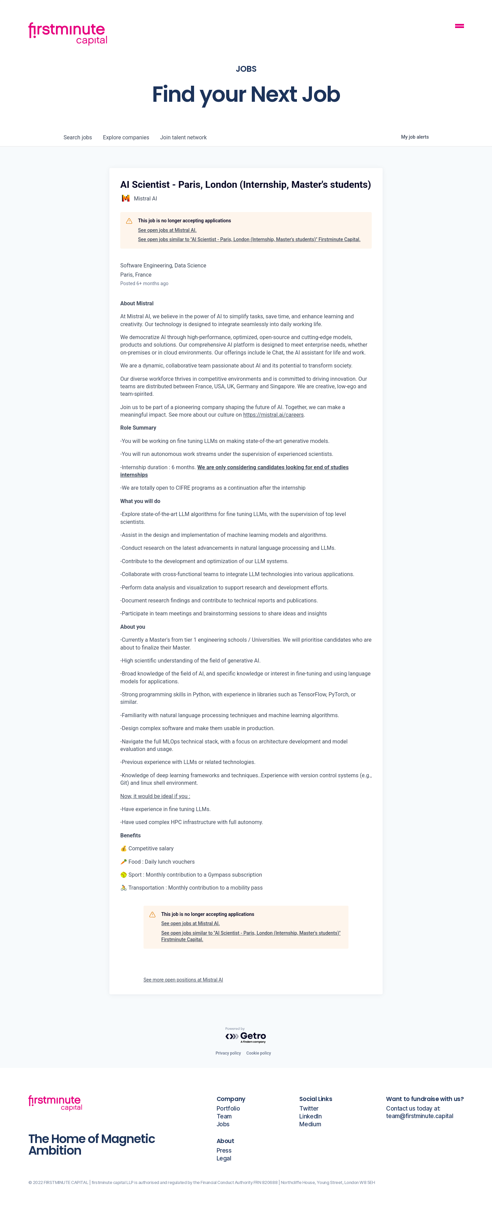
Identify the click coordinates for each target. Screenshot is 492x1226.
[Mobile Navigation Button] (459, 27)
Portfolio (228, 1108)
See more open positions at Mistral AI (183, 980)
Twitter (308, 1108)
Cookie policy (258, 1053)
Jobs (223, 1124)
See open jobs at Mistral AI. (167, 230)
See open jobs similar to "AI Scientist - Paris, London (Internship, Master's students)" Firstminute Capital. (249, 239)
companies (126, 137)
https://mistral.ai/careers (273, 415)
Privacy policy (228, 1053)
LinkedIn (310, 1116)
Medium (310, 1124)
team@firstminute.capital (419, 1116)
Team (224, 1116)
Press (224, 1150)
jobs (78, 137)
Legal (224, 1158)
